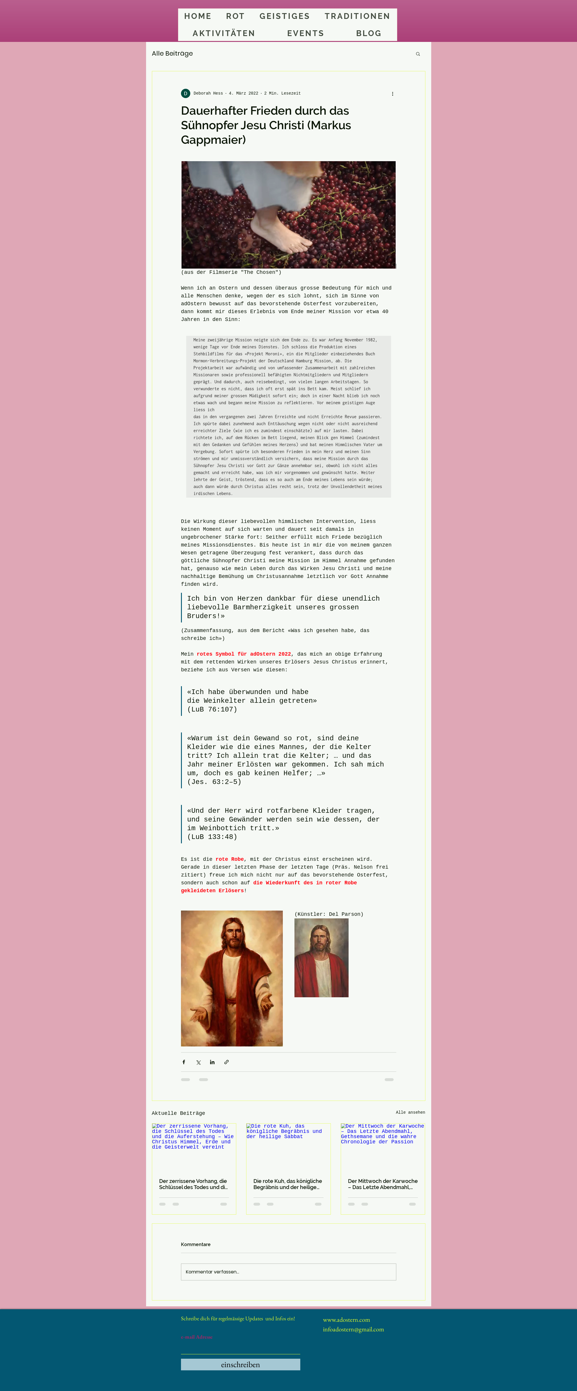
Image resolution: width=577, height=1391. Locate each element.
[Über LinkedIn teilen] (212, 1062)
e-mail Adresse (197, 1336)
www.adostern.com (346, 1319)
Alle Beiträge (172, 53)
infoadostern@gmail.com (353, 1329)
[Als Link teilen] (226, 1062)
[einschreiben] (240, 1364)
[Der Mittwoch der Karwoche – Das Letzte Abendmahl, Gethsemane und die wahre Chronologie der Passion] (383, 1147)
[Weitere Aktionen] (392, 93)
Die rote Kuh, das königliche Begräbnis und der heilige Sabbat (287, 1184)
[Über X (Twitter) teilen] (198, 1062)
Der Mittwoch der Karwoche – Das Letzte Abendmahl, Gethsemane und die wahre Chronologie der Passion (383, 1184)
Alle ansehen (410, 1112)
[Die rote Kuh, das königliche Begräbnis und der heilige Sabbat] (288, 1147)
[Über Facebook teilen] (184, 1062)
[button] (418, 53)
